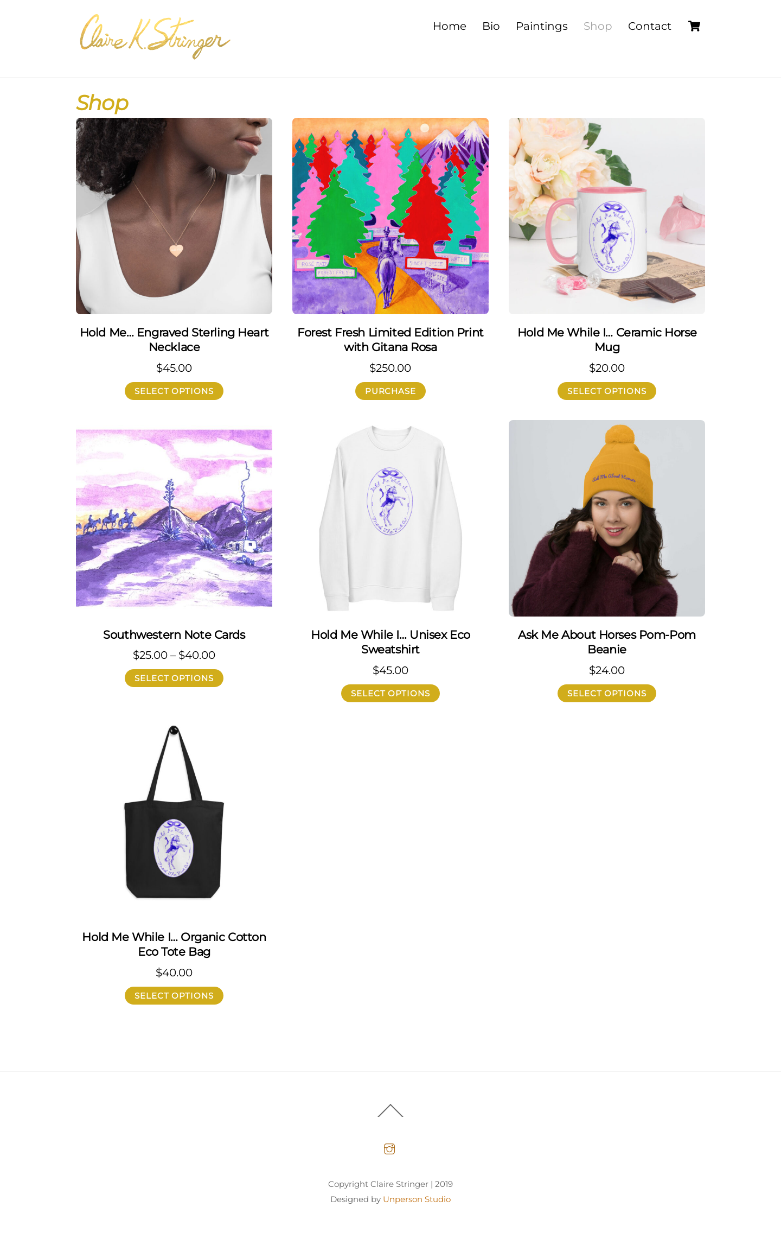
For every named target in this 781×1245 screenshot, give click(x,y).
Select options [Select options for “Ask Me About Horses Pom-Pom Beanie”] (607, 693)
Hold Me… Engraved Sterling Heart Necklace (174, 340)
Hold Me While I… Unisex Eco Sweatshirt (390, 642)
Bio (491, 26)
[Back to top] (390, 1117)
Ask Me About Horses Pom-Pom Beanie (607, 642)
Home (449, 26)
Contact (649, 26)
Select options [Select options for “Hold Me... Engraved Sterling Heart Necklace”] (174, 391)
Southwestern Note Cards (174, 634)
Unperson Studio (417, 1199)
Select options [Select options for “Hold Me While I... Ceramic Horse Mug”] (607, 391)
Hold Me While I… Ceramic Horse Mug (606, 340)
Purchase (391, 391)
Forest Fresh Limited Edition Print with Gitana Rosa (390, 340)
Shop (598, 26)
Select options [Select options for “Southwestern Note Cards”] (174, 679)
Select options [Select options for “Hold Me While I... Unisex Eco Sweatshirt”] (391, 693)
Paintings (542, 26)
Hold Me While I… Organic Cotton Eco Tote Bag (174, 944)
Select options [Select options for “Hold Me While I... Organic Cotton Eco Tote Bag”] (174, 995)
